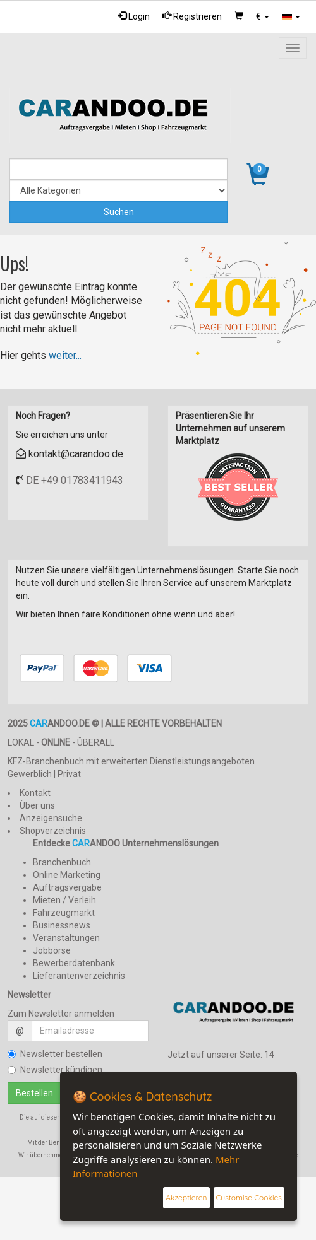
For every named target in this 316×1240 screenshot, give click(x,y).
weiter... (65, 355)
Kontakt (35, 793)
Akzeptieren (186, 1197)
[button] (263, 16)
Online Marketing (66, 875)
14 (269, 1055)
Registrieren (192, 16)
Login (134, 16)
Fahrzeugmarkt (64, 913)
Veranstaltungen (66, 938)
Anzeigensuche (51, 818)
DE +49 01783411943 (74, 480)
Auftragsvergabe (67, 887)
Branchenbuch (62, 862)
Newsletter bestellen (55, 1054)
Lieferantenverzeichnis (79, 976)
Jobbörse (52, 950)
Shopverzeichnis (53, 831)
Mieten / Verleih (64, 900)
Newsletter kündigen (55, 1070)
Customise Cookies (249, 1197)
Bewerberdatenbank (74, 963)
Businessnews (61, 925)
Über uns (37, 805)
